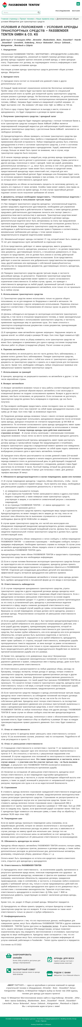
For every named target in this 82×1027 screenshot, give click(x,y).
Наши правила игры (45, 19)
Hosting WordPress (37, 1024)
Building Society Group (68, 1019)
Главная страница (9, 19)
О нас (38, 1021)
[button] (78, 4)
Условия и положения (13, 1019)
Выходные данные (29, 1019)
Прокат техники (27, 19)
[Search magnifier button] (38, 12)
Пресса (43, 1021)
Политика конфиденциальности (48, 1019)
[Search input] (20, 12)
